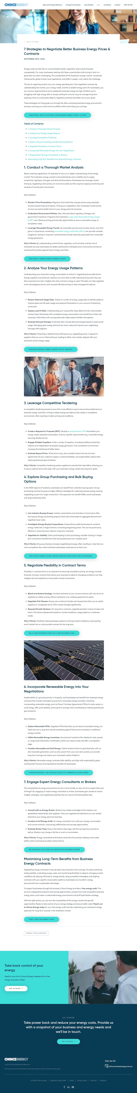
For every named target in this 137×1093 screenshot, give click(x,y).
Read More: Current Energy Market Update (47, 259)
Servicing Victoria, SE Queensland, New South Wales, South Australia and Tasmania (32, 1069)
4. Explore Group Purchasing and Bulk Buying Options (50, 141)
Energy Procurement (73, 5)
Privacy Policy (82, 1080)
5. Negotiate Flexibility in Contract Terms (44, 146)
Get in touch (16, 988)
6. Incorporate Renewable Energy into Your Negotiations (51, 150)
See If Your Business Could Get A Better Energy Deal (52, 633)
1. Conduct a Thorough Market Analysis (44, 128)
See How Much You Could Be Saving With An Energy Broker (54, 849)
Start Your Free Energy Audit (42, 919)
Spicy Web (62, 1080)
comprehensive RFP (77, 431)
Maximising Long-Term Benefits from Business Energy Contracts (54, 159)
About (71, 1080)
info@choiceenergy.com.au (115, 1066)
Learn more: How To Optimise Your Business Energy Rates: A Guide (57, 115)
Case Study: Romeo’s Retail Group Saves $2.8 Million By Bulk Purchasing (60, 556)
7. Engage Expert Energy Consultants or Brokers (47, 154)
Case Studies (88, 5)
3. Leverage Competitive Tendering (42, 137)
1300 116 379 (128, 5)
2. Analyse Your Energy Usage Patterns (44, 133)
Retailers (103, 1080)
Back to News (31, 42)
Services (94, 1080)
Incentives (107, 5)
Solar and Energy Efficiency (52, 5)
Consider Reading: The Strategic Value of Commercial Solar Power (58, 772)
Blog (98, 5)
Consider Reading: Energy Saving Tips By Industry (51, 349)
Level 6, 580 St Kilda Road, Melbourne (17, 1064)
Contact (117, 5)
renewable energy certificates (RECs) (69, 231)
